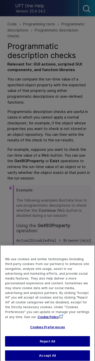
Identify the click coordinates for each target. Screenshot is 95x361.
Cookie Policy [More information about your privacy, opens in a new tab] (48, 319)
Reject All (47, 344)
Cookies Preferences (47, 329)
